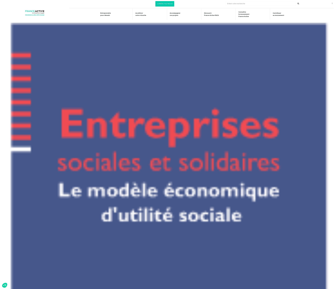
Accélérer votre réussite (139, 14)
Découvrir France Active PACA (210, 14)
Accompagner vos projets (174, 14)
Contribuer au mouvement (278, 14)
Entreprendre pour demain (103, 14)
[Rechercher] (298, 3)
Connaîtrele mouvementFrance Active (243, 14)
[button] (164, 4)
